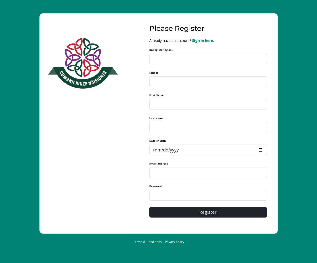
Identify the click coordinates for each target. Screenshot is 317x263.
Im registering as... (161, 49)
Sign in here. (203, 40)
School (153, 72)
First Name (156, 95)
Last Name (156, 118)
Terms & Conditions (147, 242)
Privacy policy (174, 242)
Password (155, 186)
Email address (158, 163)
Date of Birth (157, 140)
